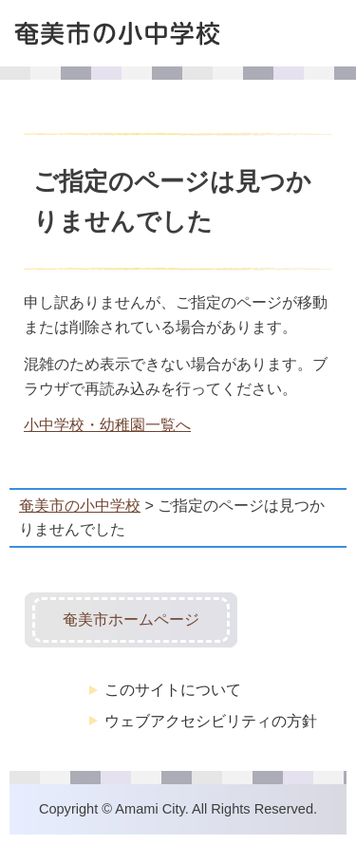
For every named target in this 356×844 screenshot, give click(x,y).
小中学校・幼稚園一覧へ (107, 424)
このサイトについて (172, 689)
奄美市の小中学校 (80, 505)
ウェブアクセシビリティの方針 (210, 720)
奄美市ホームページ (131, 619)
